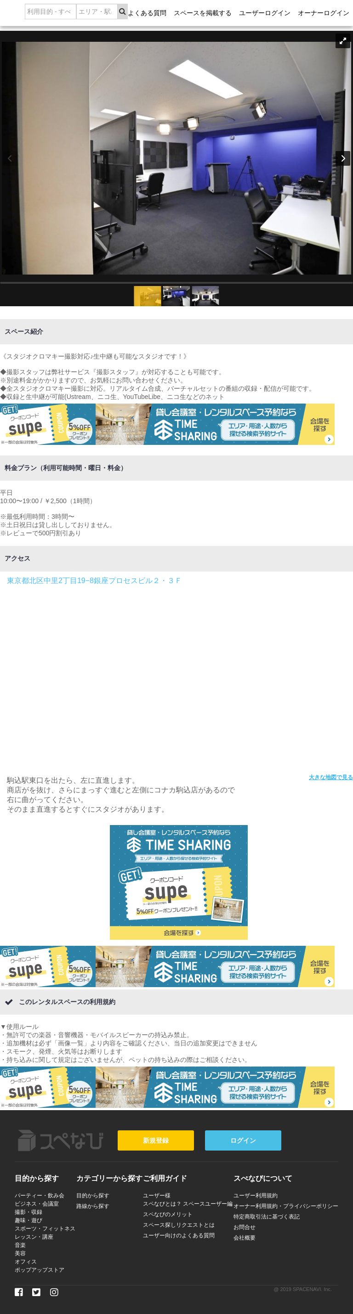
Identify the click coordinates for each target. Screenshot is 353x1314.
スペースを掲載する (203, 13)
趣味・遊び (28, 1220)
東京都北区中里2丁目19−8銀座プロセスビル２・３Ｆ (94, 580)
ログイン (243, 1140)
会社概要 (244, 1238)
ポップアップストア (39, 1270)
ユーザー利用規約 (255, 1195)
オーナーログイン (323, 13)
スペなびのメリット (168, 1214)
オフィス (26, 1261)
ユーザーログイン (264, 13)
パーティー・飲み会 (39, 1195)
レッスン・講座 (34, 1237)
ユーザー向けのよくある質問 (179, 1235)
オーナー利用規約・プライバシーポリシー (285, 1206)
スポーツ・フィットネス (45, 1228)
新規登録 (156, 1140)
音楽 (20, 1245)
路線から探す (92, 1206)
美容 (20, 1253)
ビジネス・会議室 (37, 1204)
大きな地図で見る (331, 777)
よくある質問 (147, 13)
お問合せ (244, 1227)
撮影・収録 (28, 1212)
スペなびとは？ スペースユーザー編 (188, 1204)
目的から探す (92, 1195)
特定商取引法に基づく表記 (266, 1216)
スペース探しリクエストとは (179, 1225)
